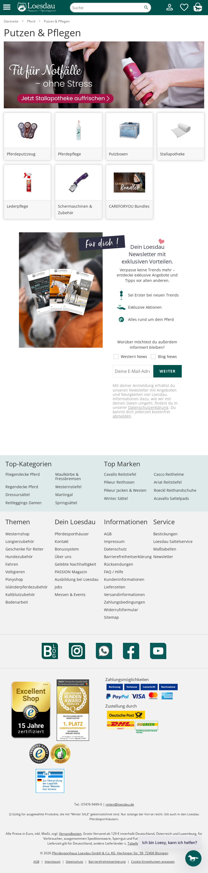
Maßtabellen (164, 549)
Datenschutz (115, 549)
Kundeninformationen (124, 579)
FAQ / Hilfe (113, 571)
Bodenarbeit (16, 602)
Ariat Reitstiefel (168, 482)
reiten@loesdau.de (120, 804)
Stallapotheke (172, 154)
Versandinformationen (124, 594)
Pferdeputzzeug (21, 154)
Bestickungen (165, 533)
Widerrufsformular (121, 609)
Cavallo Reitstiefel (120, 474)
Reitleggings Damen (23, 502)
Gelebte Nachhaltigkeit (75, 564)
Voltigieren (15, 571)
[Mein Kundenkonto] (169, 11)
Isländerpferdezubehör (26, 586)
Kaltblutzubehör (20, 594)
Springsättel (66, 502)
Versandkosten (70, 833)
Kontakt (62, 541)
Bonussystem (67, 549)
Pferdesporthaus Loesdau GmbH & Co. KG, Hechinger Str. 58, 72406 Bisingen (110, 853)
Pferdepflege (69, 154)
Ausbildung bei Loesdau (77, 579)
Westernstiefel (68, 486)
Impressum (114, 541)
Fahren (11, 564)
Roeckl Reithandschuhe (175, 490)
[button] (7, 7)
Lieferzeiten (114, 586)
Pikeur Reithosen (119, 482)
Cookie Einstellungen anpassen (153, 861)
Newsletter (163, 556)
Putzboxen (118, 154)
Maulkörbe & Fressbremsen (68, 476)
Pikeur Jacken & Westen (125, 490)
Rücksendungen (118, 564)
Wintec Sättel (116, 498)
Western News (134, 356)
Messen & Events (70, 594)
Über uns (63, 556)
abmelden (122, 416)
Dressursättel (17, 494)
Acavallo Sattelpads (171, 498)
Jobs (58, 586)
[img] (197, 9)
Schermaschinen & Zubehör (75, 209)
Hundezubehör (19, 556)
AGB (108, 533)
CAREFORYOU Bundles (129, 206)
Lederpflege (17, 206)
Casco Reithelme (169, 474)
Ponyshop (14, 579)
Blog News (167, 356)
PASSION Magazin (71, 571)
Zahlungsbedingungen (124, 602)
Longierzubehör (19, 541)
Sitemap (111, 617)
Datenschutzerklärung (148, 407)
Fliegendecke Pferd (22, 474)
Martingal (64, 494)
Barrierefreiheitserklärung (128, 556)
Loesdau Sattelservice (173, 541)
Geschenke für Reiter (24, 549)
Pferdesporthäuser (72, 533)
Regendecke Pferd (21, 486)
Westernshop (17, 533)
